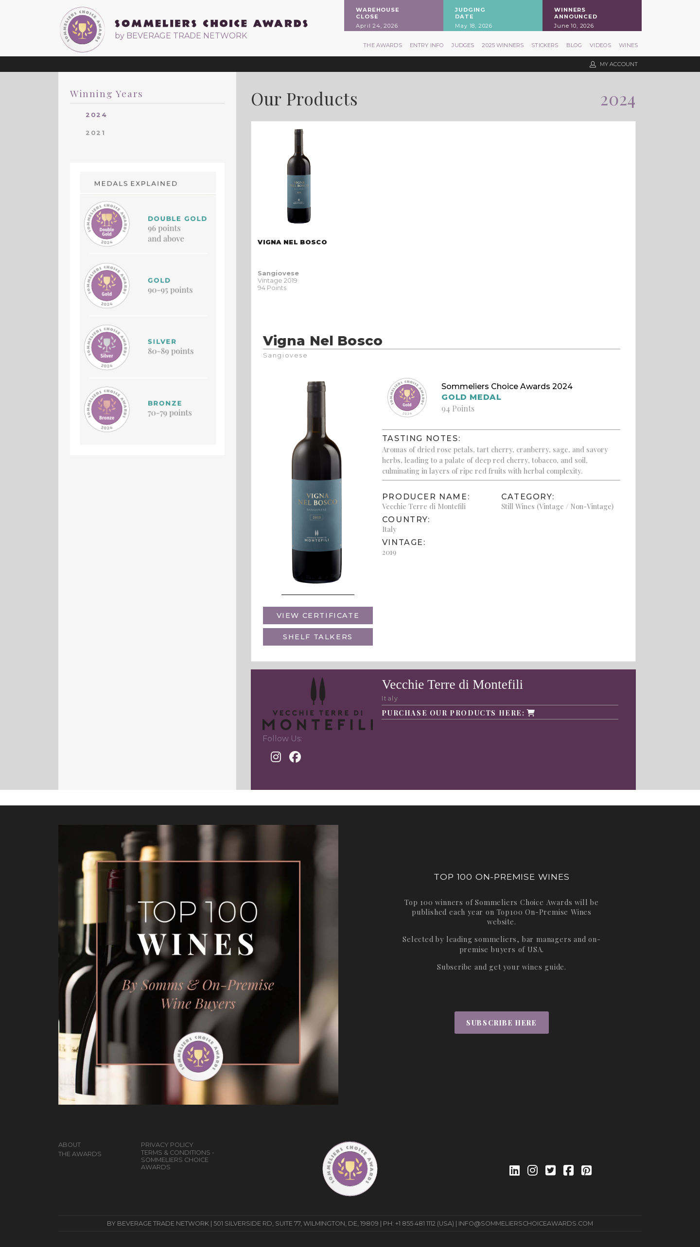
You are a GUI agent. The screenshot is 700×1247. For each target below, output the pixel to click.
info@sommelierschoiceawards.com (525, 1223)
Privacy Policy (167, 1144)
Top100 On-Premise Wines (544, 912)
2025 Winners (503, 45)
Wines (628, 45)
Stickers (544, 45)
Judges (463, 45)
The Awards (382, 45)
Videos (600, 45)
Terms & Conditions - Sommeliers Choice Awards (177, 1160)
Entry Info (427, 45)
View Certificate (318, 615)
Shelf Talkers (318, 636)
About (69, 1144)
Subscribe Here (501, 1022)
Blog (574, 45)
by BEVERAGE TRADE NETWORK (181, 35)
